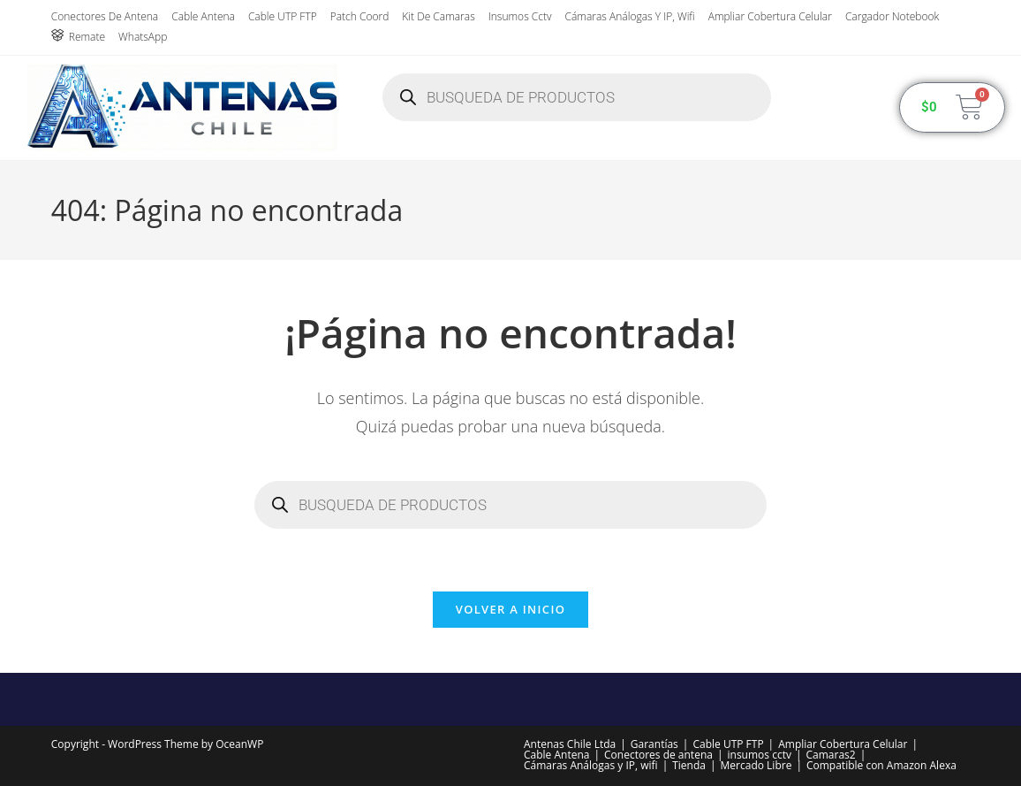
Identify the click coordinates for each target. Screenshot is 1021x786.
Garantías (654, 744)
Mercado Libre (756, 765)
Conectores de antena (104, 16)
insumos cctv (520, 16)
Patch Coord (359, 16)
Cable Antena (203, 16)
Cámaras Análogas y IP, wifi (630, 16)
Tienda (689, 765)
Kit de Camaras (438, 16)
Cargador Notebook (892, 16)
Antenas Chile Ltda (570, 744)
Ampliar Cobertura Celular (770, 16)
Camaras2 (831, 754)
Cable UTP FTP (282, 16)
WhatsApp (142, 36)
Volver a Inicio (510, 609)
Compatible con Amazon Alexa (881, 765)
